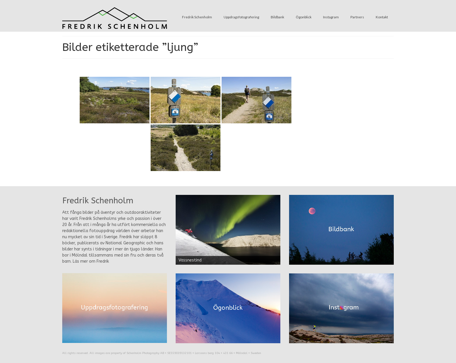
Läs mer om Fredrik (91, 261)
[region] (228, 230)
